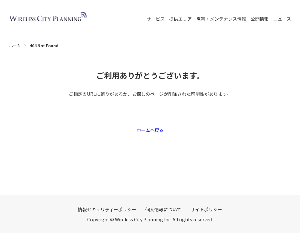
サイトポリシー (206, 209)
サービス (156, 19)
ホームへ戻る (150, 130)
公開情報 (260, 19)
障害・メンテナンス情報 (221, 19)
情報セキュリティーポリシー (107, 209)
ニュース (282, 19)
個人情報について (163, 209)
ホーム (15, 45)
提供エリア (180, 19)
